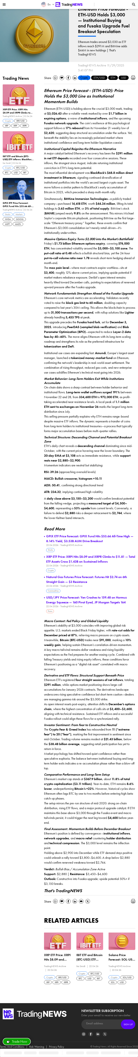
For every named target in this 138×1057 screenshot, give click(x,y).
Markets (19, 214)
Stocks (50, 549)
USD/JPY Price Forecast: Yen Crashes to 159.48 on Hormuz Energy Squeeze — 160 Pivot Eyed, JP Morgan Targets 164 (86, 599)
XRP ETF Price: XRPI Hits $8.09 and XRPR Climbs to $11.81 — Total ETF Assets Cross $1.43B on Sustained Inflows (90, 559)
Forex (50, 611)
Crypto (84, 78)
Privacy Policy (56, 1047)
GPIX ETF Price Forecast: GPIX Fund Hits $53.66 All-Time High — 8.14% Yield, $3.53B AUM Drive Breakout (89, 538)
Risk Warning (36, 1047)
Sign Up (128, 1024)
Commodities (53, 590)
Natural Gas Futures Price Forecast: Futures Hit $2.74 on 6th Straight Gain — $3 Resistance (86, 579)
